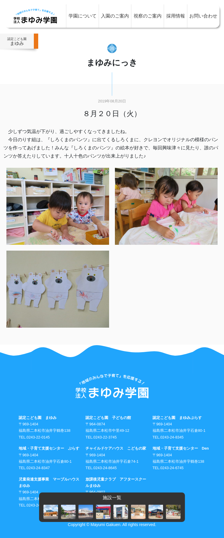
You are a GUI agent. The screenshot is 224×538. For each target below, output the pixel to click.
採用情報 (175, 15)
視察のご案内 (148, 15)
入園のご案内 (115, 15)
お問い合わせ (203, 15)
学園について (83, 15)
